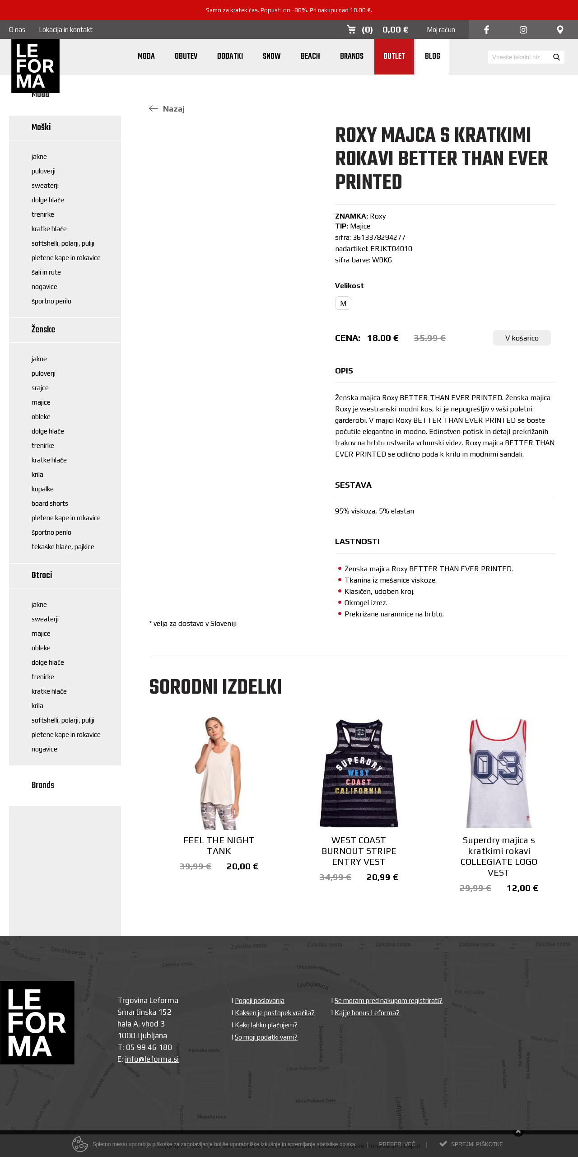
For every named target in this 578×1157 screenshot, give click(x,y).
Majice (41, 402)
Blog (432, 56)
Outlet (394, 56)
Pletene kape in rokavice (66, 257)
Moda (146, 56)
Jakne (39, 156)
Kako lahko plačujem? (266, 1025)
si (176, 1059)
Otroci (42, 576)
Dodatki (230, 56)
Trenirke (43, 214)
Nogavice (44, 286)
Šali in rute (46, 272)
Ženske (43, 330)
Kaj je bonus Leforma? (367, 1013)
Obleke (41, 416)
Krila (37, 474)
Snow (272, 56)
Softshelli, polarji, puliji (63, 243)
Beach (310, 56)
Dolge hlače (48, 200)
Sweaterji (45, 185)
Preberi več (397, 1148)
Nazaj (167, 108)
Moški (41, 128)
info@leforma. (149, 1059)
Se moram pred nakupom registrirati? (389, 1000)
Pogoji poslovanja (259, 1000)
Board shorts (50, 503)
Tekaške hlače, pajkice (63, 547)
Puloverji (44, 171)
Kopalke (43, 489)
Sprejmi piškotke (477, 1148)
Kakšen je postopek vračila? (275, 1013)
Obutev (186, 56)
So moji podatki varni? (266, 1037)
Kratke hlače (49, 229)
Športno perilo (51, 301)
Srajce (40, 388)
